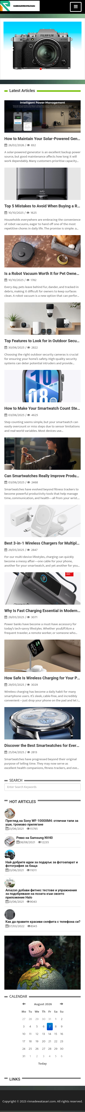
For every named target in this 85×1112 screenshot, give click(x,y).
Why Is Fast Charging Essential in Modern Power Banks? (42, 611)
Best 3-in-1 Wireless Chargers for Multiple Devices (42, 543)
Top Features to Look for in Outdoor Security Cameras (42, 341)
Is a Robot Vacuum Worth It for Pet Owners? (42, 273)
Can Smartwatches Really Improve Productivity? (42, 476)
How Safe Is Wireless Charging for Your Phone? (42, 678)
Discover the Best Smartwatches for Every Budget (42, 745)
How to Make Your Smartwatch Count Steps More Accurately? (42, 408)
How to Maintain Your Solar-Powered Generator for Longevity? (42, 139)
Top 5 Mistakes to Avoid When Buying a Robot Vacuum (42, 206)
